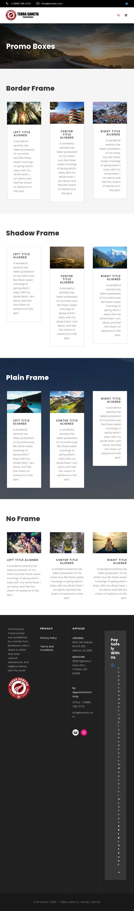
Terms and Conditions (47, 648)
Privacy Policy (48, 638)
